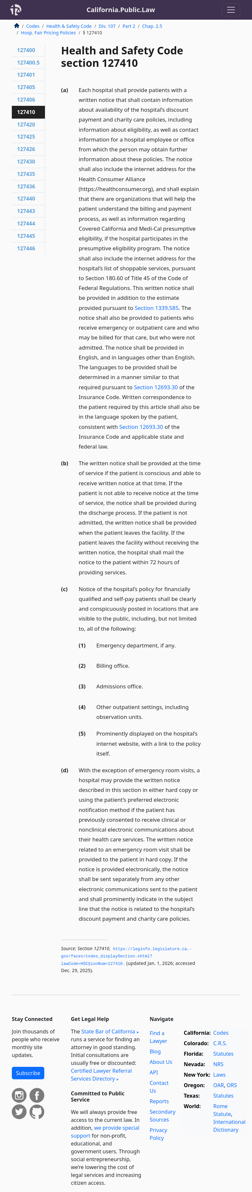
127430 (26, 161)
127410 (26, 112)
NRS (218, 1064)
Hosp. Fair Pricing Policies (48, 32)
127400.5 (28, 62)
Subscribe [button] (28, 1073)
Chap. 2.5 (152, 26)
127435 (26, 174)
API (154, 1072)
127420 (26, 124)
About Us (161, 1062)
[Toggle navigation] (231, 9)
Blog (155, 1051)
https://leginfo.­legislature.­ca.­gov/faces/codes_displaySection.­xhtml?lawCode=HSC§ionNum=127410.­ (126, 956)
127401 (26, 74)
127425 (26, 136)
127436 (26, 186)
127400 (26, 50)
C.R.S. (220, 1043)
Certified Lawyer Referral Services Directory (101, 1074)
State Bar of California (108, 1031)
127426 (26, 149)
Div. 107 (107, 26)
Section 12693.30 (156, 387)
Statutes (223, 1053)
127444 (26, 223)
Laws (219, 1074)
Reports (159, 1101)
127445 (26, 236)
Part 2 (128, 26)
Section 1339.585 (157, 308)
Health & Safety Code (69, 26)
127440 (26, 198)
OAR (218, 1085)
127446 (26, 248)
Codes (32, 26)
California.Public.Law (121, 9)
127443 (26, 211)
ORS (232, 1085)
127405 (26, 87)
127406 (26, 99)
